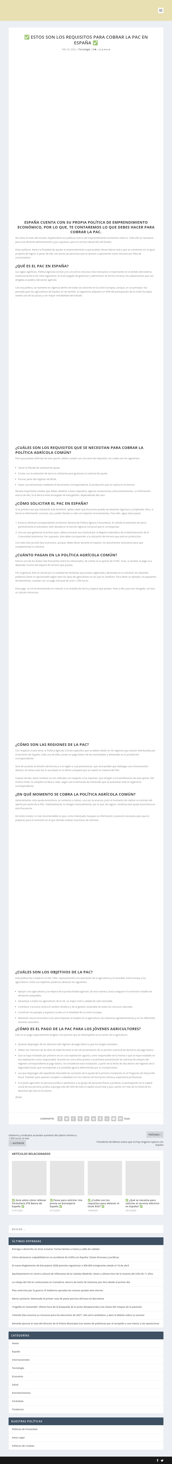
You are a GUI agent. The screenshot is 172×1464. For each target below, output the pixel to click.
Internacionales (21, 1359)
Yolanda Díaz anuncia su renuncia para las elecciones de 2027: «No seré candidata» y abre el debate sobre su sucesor (78, 1315)
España (16, 1351)
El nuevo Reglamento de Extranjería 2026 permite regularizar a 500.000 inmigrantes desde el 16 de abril (70, 1265)
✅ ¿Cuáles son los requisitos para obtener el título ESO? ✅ (103, 1203)
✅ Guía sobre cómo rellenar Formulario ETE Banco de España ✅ (29, 1203)
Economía (17, 1376)
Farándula (17, 1401)
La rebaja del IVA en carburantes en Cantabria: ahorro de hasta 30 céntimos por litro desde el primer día (71, 1282)
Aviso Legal (18, 1437)
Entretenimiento (21, 1392)
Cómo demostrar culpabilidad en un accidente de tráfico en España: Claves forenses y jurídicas (65, 1257)
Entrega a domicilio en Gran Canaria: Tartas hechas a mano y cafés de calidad (55, 1249)
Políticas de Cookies (23, 1445)
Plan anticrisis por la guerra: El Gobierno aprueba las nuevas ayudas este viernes (57, 1290)
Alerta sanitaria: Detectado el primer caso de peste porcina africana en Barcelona (58, 1298)
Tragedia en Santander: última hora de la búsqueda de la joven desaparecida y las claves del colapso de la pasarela (77, 1306)
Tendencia (18, 1409)
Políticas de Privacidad (24, 1429)
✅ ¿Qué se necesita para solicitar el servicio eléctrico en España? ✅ (142, 1203)
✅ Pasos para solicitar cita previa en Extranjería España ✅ (66, 1203)
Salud (15, 1384)
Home (15, 1343)
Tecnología (84, 49)
